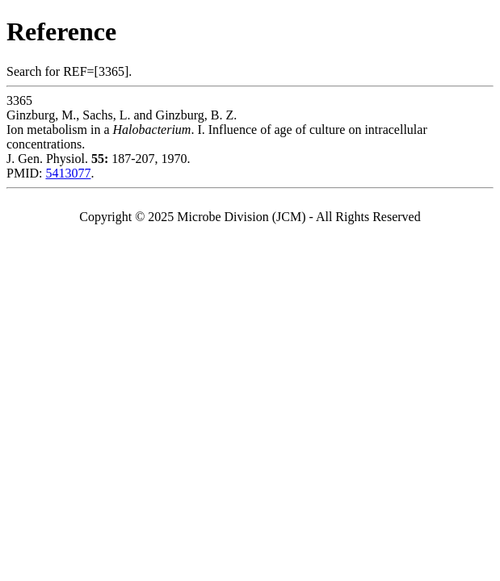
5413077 (67, 173)
